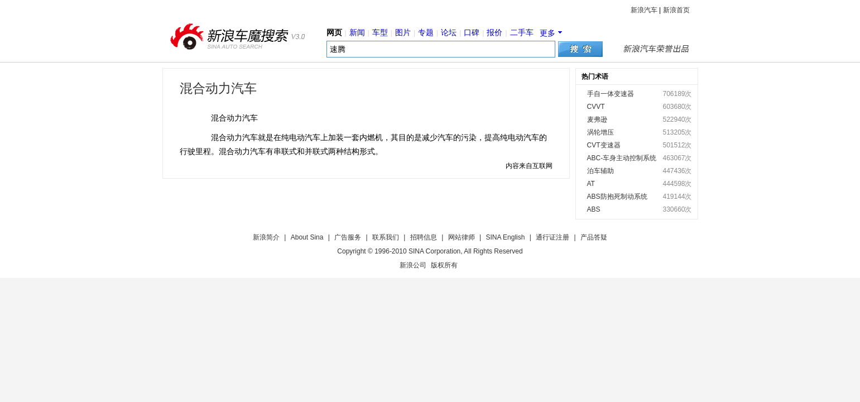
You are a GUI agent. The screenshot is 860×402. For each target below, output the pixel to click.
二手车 (522, 32)
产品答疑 (593, 237)
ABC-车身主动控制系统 (622, 158)
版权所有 (444, 265)
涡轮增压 (600, 132)
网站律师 (461, 237)
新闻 (357, 32)
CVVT (596, 107)
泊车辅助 (600, 171)
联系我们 (385, 237)
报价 (494, 32)
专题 (426, 32)
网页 (334, 32)
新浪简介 (266, 237)
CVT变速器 (604, 145)
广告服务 (347, 237)
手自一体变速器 (610, 94)
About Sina (307, 237)
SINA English (505, 237)
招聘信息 (423, 237)
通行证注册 (552, 237)
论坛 (449, 32)
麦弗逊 (597, 119)
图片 (403, 32)
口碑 (471, 32)
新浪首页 (676, 10)
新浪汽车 (644, 10)
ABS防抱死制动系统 (617, 196)
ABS (593, 209)
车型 (380, 32)
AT (591, 184)
